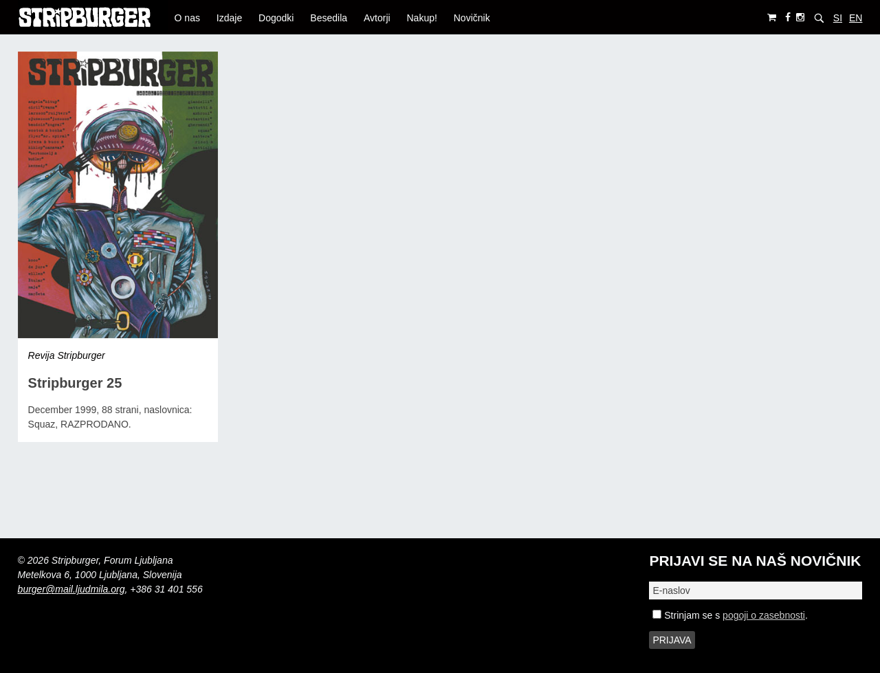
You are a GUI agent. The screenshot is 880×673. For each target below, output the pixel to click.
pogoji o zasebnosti (764, 615)
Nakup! (422, 17)
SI (837, 17)
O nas (187, 17)
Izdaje (229, 17)
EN (855, 17)
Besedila (328, 17)
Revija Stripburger (66, 355)
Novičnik (472, 17)
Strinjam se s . (729, 615)
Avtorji (377, 17)
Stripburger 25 (75, 382)
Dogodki (276, 17)
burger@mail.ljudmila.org (71, 589)
